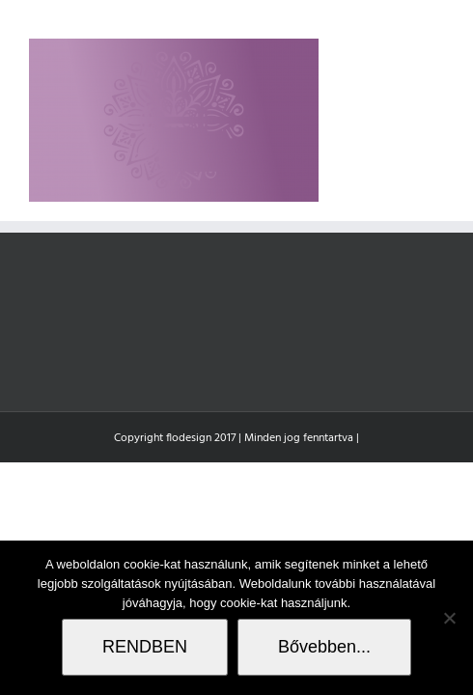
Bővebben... (324, 646)
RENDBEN (144, 646)
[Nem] (449, 617)
